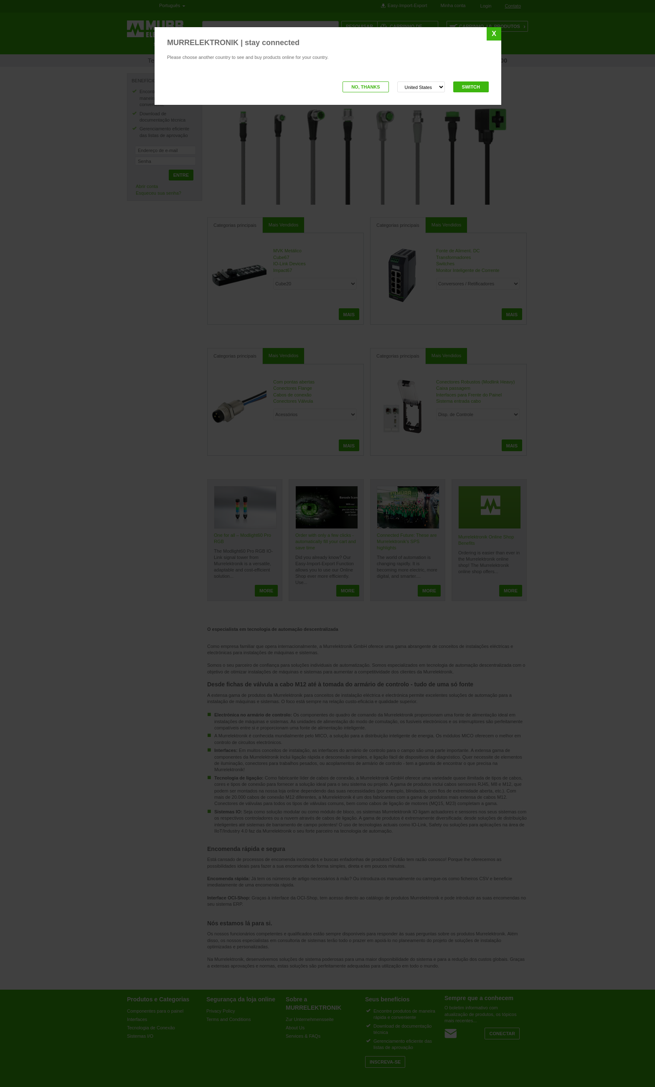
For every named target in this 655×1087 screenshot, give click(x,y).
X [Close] (494, 33)
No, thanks (365, 86)
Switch (471, 86)
